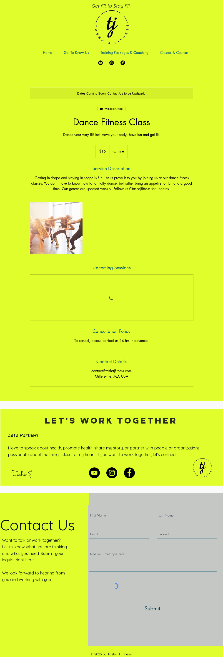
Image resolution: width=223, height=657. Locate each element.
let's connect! (165, 454)
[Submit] (152, 608)
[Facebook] (122, 62)
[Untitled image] (56, 228)
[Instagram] (111, 62)
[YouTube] (100, 62)
